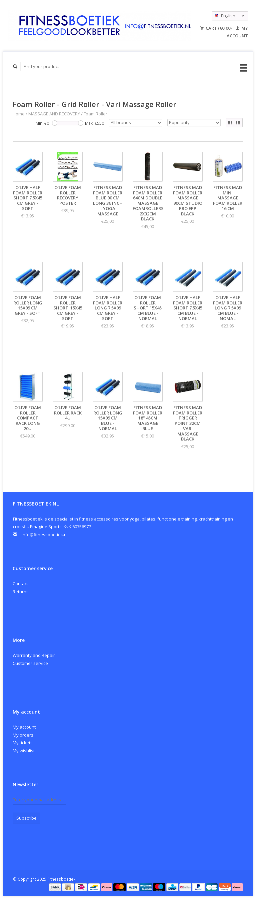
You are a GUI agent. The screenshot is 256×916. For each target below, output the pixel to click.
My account (24, 727)
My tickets (23, 743)
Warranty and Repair (34, 655)
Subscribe (26, 818)
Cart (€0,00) (216, 28)
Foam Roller (95, 114)
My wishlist (24, 751)
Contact (20, 584)
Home (19, 114)
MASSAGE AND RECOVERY (54, 114)
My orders (23, 735)
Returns (21, 592)
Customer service (30, 663)
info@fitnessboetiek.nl (45, 535)
